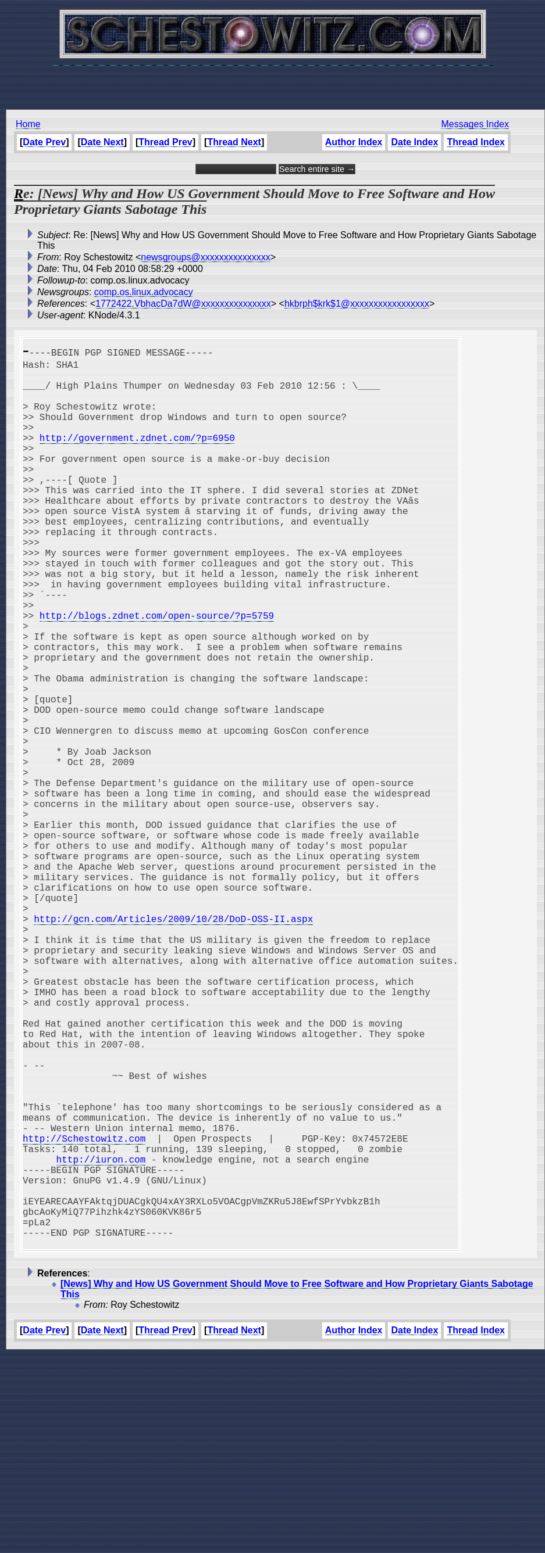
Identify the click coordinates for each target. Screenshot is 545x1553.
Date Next (102, 142)
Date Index (414, 142)
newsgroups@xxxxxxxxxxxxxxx (205, 257)
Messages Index (475, 124)
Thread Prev (165, 142)
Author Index (354, 142)
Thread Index (476, 142)
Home (28, 124)
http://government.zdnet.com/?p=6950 (137, 456)
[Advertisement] (273, 81)
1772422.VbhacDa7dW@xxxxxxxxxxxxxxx (183, 304)
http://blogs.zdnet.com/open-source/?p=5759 (157, 673)
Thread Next (234, 142)
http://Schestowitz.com (84, 1312)
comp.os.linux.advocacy (143, 292)
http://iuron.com (101, 1338)
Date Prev (44, 142)
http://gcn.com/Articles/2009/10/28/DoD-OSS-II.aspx (173, 1044)
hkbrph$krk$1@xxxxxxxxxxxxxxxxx (356, 304)
